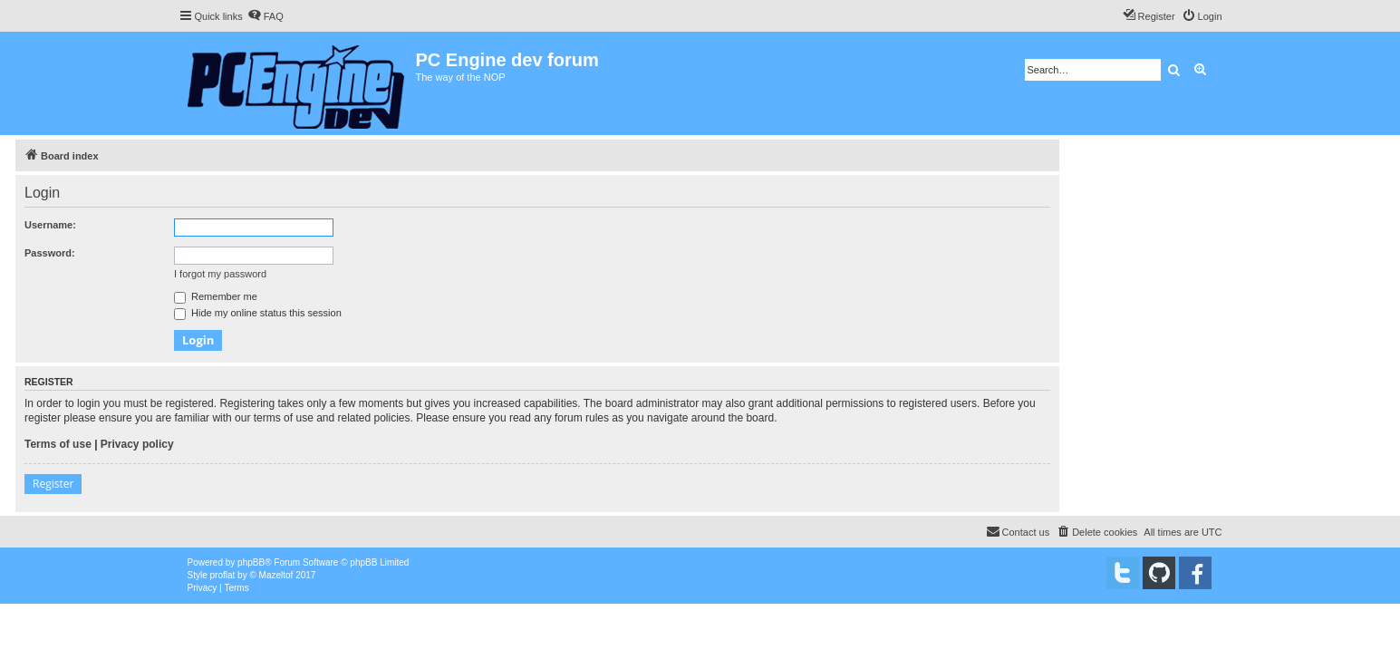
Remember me (215, 296)
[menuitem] (265, 16)
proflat (223, 575)
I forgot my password (220, 273)
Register (53, 483)
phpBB (251, 562)
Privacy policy (137, 444)
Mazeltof (276, 575)
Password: (49, 252)
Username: (50, 224)
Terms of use (58, 444)
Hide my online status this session (258, 312)
